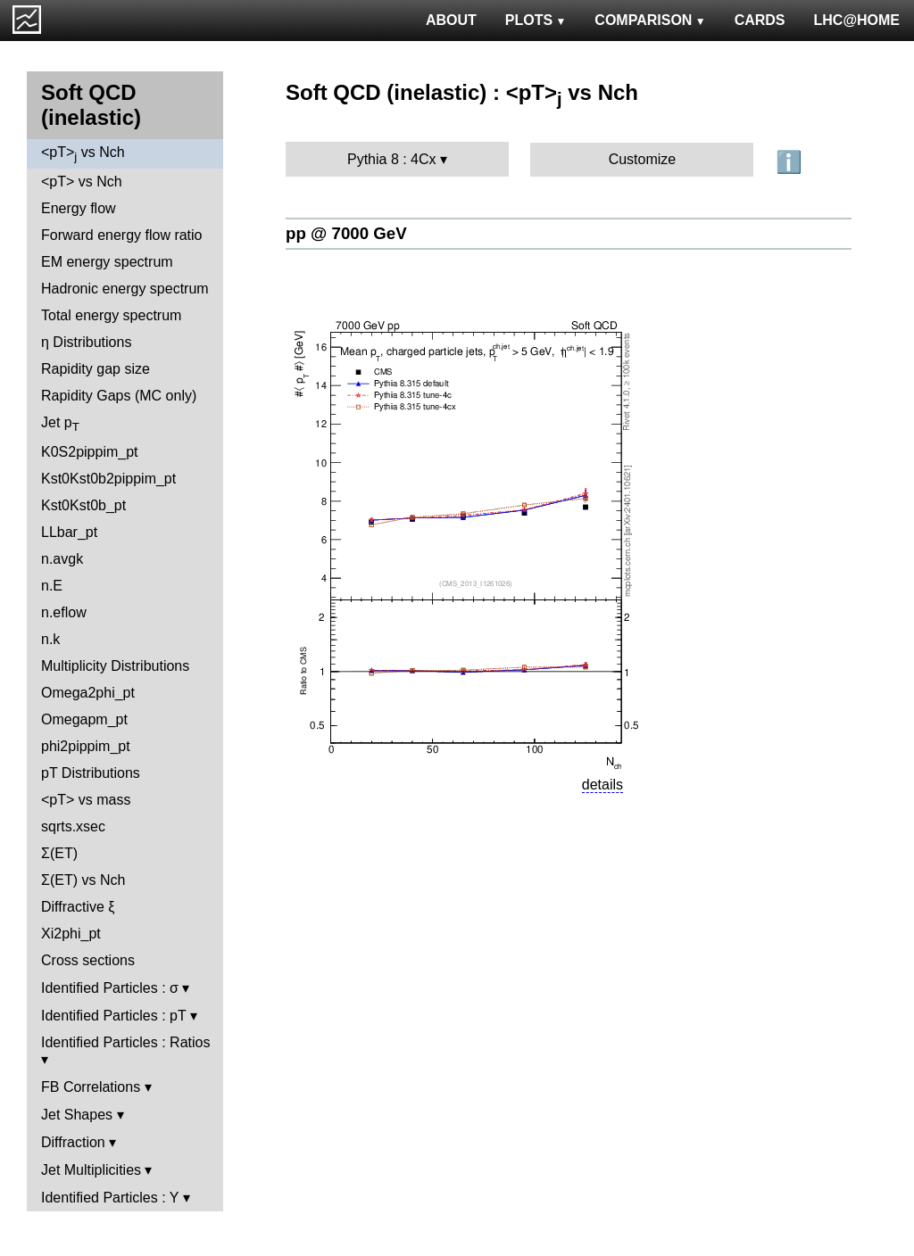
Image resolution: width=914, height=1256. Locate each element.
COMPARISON (649, 20)
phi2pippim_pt (85, 746)
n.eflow (64, 612)
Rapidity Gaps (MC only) (118, 395)
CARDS (760, 20)
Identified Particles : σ (110, 988)
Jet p (60, 424)
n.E (51, 585)
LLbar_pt (69, 532)
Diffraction (73, 1142)
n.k (50, 639)
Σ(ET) (59, 853)
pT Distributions (90, 773)
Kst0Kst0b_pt (83, 505)
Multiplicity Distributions (115, 665)
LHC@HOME (857, 20)
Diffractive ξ (77, 906)
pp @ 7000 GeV (346, 233)
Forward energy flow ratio (122, 235)
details (602, 784)
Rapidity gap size (95, 368)
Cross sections (88, 960)
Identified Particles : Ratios (125, 1042)
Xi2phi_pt (71, 933)
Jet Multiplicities (91, 1170)
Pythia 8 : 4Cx (391, 159)
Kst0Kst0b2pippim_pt (108, 478)
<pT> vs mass (85, 799)
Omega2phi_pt (88, 692)
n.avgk (62, 558)
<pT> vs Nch (83, 154)
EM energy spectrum (107, 261)
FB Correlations (90, 1087)
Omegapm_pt (84, 719)
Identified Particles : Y (110, 1197)
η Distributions (86, 342)
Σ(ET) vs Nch (83, 880)
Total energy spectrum (111, 315)
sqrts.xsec (73, 826)
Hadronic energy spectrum (125, 288)
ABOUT (451, 20)
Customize (643, 159)
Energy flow (78, 208)
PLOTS (536, 20)
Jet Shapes (76, 1114)
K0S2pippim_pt (89, 451)
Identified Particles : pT (113, 1015)
